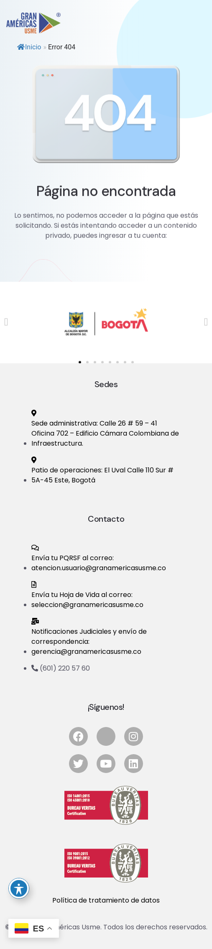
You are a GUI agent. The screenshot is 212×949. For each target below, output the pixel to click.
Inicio (29, 47)
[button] (6, 331)
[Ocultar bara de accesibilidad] (19, 888)
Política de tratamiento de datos (106, 900)
